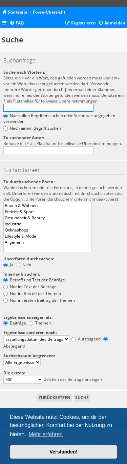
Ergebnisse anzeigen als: (27, 317)
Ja (8, 264)
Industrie (47, 224)
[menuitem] (16, 23)
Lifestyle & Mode (47, 236)
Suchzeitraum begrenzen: (29, 355)
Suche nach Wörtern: (24, 72)
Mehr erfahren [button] (45, 434)
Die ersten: (14, 373)
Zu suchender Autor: (23, 138)
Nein (23, 264)
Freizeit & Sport (47, 212)
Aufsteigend (86, 339)
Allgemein (47, 242)
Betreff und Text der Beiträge (34, 280)
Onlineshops (47, 230)
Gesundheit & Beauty (47, 218)
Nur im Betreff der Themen (32, 293)
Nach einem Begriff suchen (32, 128)
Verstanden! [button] (63, 451)
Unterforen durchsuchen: (28, 259)
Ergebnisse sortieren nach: (30, 332)
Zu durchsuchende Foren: (29, 182)
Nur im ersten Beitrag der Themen (39, 300)
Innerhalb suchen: (21, 274)
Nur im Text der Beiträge (30, 287)
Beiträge (14, 323)
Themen (40, 323)
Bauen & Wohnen (47, 206)
